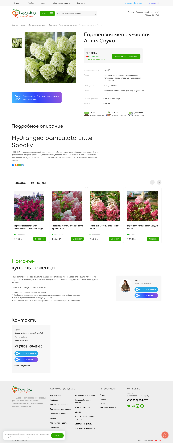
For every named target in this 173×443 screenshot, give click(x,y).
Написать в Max (154, 3)
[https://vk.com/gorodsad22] (133, 407)
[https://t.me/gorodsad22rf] (128, 407)
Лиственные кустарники (60, 409)
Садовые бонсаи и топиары (83, 401)
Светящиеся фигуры (83, 424)
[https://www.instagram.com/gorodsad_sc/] (137, 407)
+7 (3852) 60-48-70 (151, 15)
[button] (152, 182)
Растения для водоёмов (85, 395)
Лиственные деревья (59, 405)
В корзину (39, 239)
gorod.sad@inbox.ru (23, 365)
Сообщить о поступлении (126, 56)
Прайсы (103, 399)
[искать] (94, 13)
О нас (102, 395)
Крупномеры (55, 395)
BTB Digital (156, 440)
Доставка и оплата (108, 408)
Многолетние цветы (58, 423)
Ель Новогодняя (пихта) (85, 428)
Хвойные (54, 400)
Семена (78, 412)
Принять (57, 435)
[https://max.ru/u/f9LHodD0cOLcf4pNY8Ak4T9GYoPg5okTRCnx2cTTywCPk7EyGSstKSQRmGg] (142, 407)
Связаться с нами (29, 99)
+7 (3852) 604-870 (137, 400)
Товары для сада (82, 407)
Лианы (53, 418)
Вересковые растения (59, 414)
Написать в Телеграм (133, 3)
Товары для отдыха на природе (84, 417)
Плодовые (54, 427)
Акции (102, 403)
